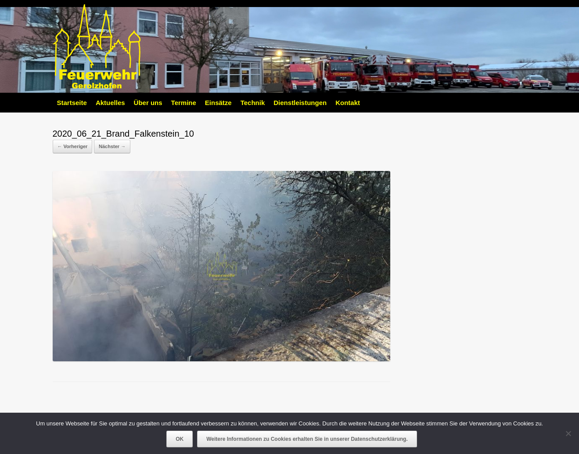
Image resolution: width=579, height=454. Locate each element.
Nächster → (112, 146)
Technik (253, 102)
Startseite (72, 102)
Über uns (148, 102)
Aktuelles (110, 102)
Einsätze (218, 102)
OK (179, 439)
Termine (183, 102)
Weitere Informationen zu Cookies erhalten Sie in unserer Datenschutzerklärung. (307, 439)
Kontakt (347, 102)
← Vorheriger (73, 146)
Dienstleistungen (300, 102)
